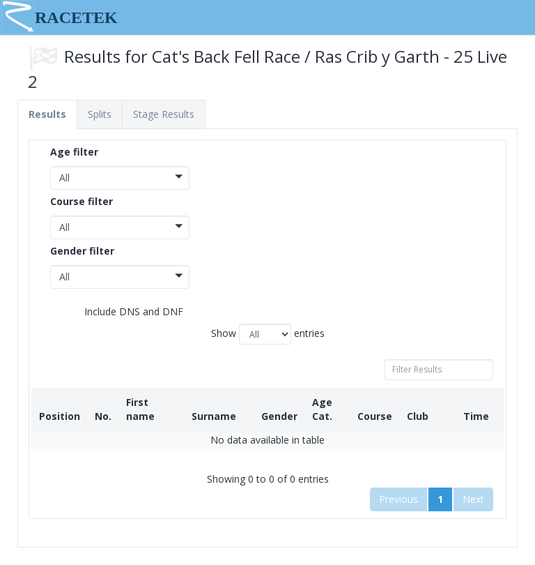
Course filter (81, 201)
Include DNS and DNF (123, 312)
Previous (398, 499)
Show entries (268, 334)
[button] (119, 178)
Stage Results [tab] (163, 114)
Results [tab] (47, 114)
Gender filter (82, 250)
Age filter (74, 151)
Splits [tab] (99, 114)
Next (473, 499)
